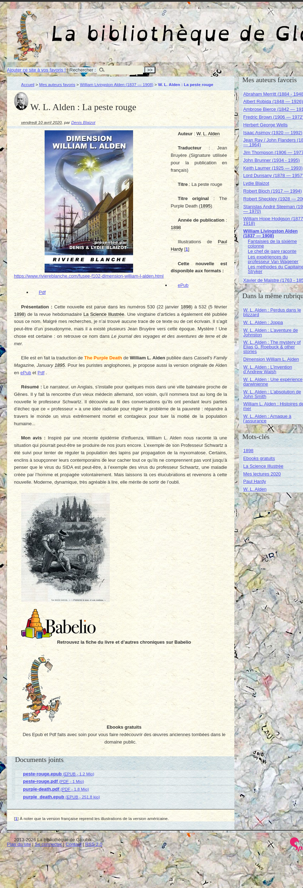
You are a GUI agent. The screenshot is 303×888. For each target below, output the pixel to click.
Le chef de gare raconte (272, 251)
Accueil (28, 84)
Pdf (42, 292)
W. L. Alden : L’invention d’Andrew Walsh (267, 369)
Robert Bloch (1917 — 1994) (272, 191)
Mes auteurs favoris (57, 84)
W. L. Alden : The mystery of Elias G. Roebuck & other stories (272, 347)
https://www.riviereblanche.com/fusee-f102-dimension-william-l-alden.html (89, 276)
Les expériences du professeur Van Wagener (273, 259)
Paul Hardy (254, 481)
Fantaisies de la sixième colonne (272, 244)
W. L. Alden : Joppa (263, 322)
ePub (183, 285)
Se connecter (48, 844)
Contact (73, 844)
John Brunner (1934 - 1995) (271, 160)
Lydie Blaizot (256, 183)
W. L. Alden (255, 489)
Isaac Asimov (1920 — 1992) (272, 132)
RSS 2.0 (93, 844)
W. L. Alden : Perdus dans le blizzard (272, 312)
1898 (248, 450)
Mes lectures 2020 (262, 474)
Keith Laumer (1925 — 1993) (273, 168)
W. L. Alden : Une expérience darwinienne (273, 382)
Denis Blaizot (83, 122)
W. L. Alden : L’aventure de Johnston (270, 332)
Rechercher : (82, 70)
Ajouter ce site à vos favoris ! (36, 70)
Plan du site (19, 844)
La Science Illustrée (263, 466)
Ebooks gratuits (259, 458)
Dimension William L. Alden (271, 359)
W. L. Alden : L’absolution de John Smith (272, 394)
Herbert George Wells (265, 124)
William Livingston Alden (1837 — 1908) (116, 84)
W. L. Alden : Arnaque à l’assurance (267, 418)
